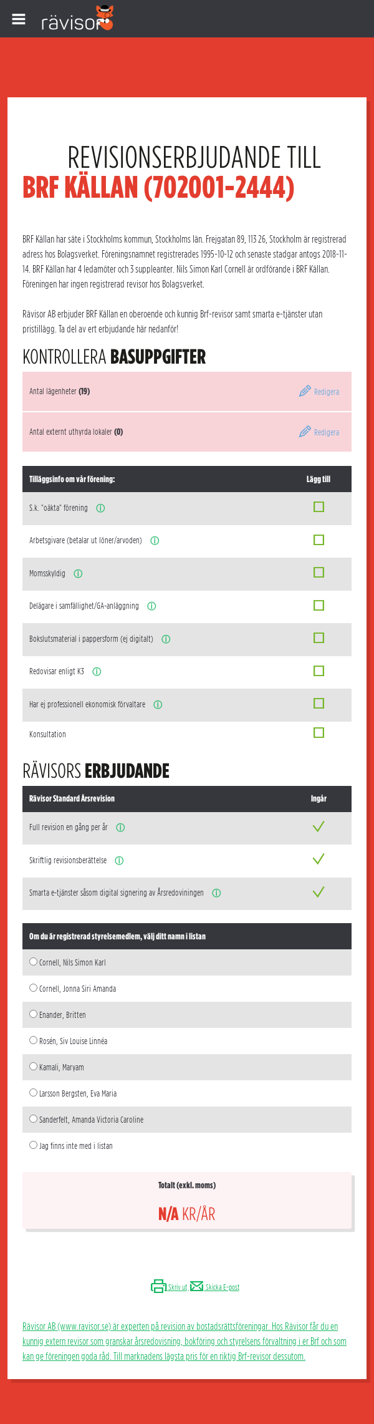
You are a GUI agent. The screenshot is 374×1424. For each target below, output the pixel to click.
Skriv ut (168, 1287)
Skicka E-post (213, 1287)
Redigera (318, 392)
